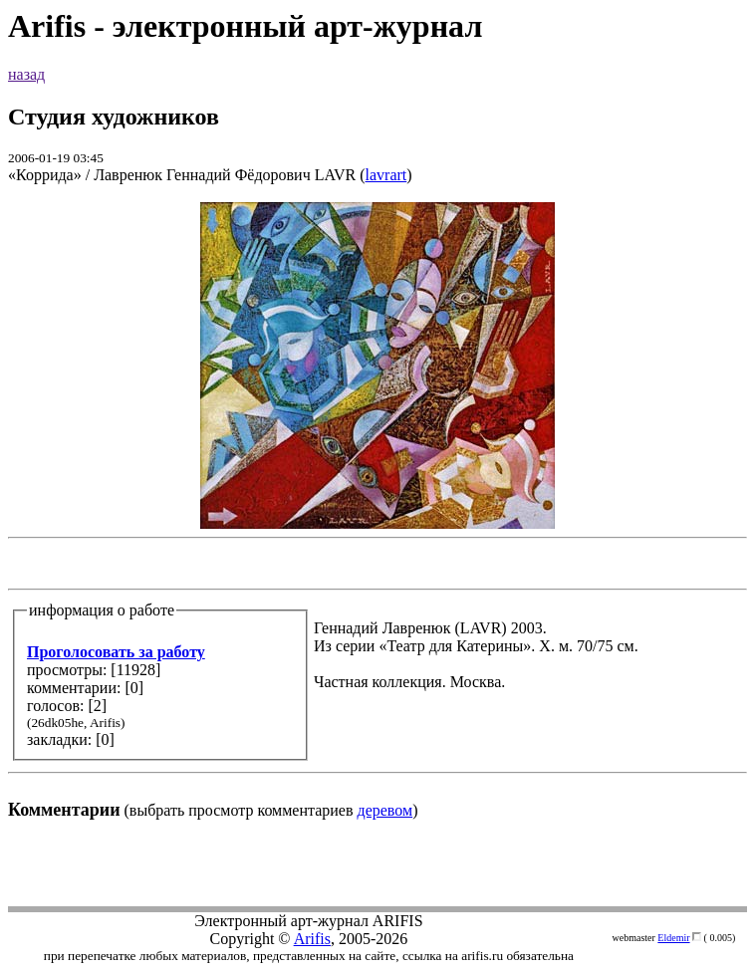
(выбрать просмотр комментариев (377, 510)
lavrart (386, 174)
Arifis (312, 938)
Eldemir (673, 937)
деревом (385, 810)
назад (26, 74)
